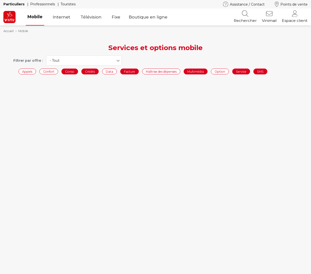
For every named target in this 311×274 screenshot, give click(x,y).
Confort (48, 71)
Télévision (91, 16)
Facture (129, 71)
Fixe (116, 16)
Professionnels (43, 4)
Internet (61, 16)
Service (241, 71)
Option (220, 71)
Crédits (90, 71)
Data (109, 71)
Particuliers (14, 4)
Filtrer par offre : (28, 60)
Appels (27, 71)
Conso (69, 71)
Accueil (8, 31)
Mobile (35, 16)
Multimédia (195, 71)
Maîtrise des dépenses (161, 71)
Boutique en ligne (148, 16)
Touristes (68, 4)
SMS (260, 71)
